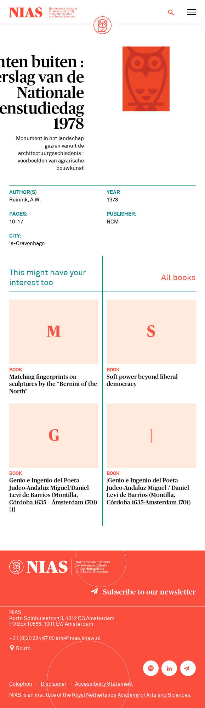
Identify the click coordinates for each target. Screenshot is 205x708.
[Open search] (171, 12)
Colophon (20, 684)
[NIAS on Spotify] (151, 668)
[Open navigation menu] (191, 12)
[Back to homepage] (42, 12)
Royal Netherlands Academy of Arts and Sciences (131, 695)
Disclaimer (54, 684)
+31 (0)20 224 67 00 (32, 638)
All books (178, 279)
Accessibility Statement (104, 684)
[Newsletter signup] (188, 668)
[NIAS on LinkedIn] (169, 668)
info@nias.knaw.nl (78, 638)
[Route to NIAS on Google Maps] (102, 648)
